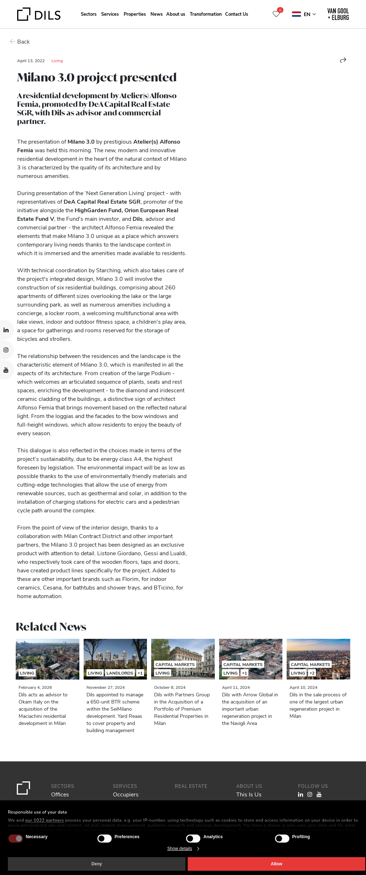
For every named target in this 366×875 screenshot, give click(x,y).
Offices (60, 794)
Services (110, 14)
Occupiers (126, 794)
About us (175, 14)
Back (23, 41)
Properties (135, 14)
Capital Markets (175, 664)
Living (57, 60)
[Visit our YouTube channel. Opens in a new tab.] (7, 369)
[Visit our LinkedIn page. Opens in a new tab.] (7, 329)
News (156, 14)
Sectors (89, 14)
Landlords (120, 673)
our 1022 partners (44, 820)
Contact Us (236, 14)
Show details (179, 848)
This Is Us (249, 794)
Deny (97, 863)
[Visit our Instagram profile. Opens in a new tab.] (7, 349)
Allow (276, 863)
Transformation (206, 14)
